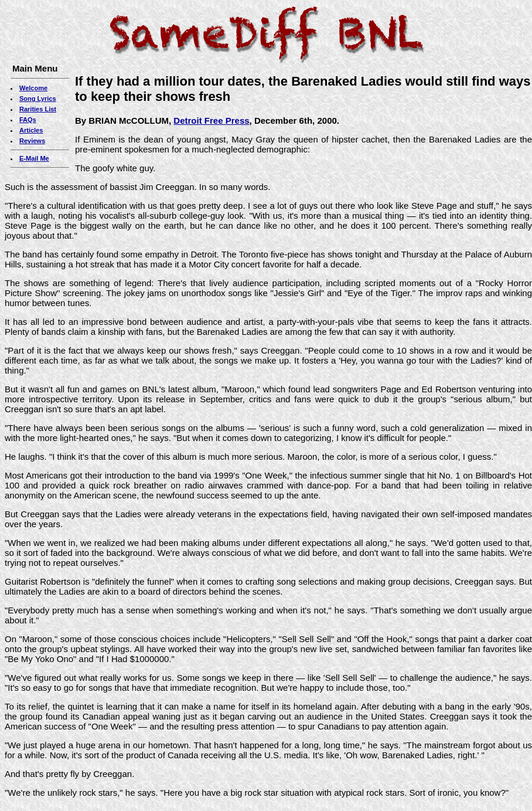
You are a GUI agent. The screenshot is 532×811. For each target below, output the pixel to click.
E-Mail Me (34, 158)
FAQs (27, 119)
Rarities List (37, 109)
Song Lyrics (37, 98)
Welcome (33, 87)
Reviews (32, 140)
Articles (31, 130)
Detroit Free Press (211, 120)
